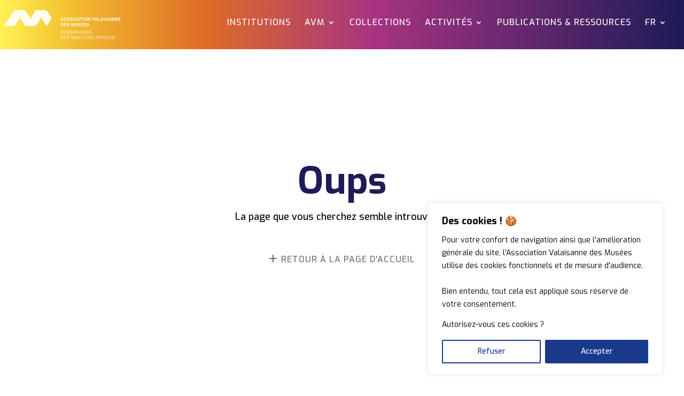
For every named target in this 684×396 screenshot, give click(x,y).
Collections (380, 23)
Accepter (597, 351)
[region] (545, 289)
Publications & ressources (564, 23)
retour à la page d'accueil (348, 259)
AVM (315, 23)
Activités (448, 23)
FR (650, 23)
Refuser (492, 351)
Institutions (259, 23)
